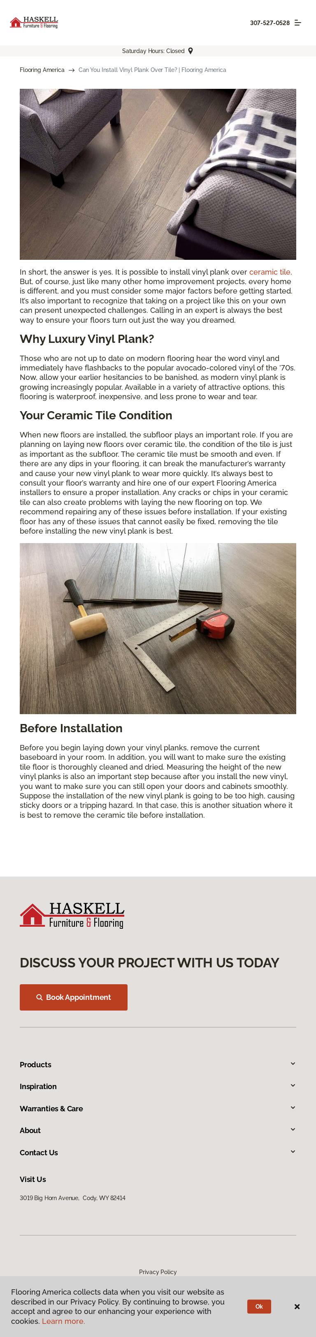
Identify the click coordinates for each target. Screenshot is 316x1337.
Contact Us (158, 1152)
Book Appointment (73, 997)
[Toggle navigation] (298, 22)
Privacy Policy (158, 1272)
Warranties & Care (158, 1108)
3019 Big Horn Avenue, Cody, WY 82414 (72, 1198)
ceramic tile (269, 272)
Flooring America (42, 70)
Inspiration (158, 1086)
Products (158, 1064)
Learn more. (63, 1321)
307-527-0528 (270, 23)
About (158, 1130)
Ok (259, 1306)
